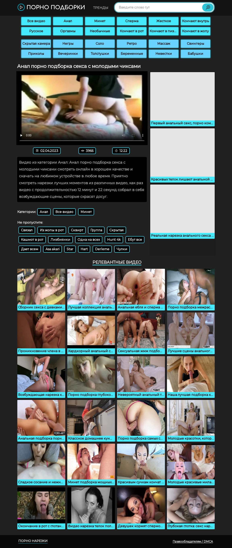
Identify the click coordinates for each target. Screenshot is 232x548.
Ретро (132, 44)
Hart (84, 249)
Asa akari (52, 249)
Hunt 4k (114, 240)
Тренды (100, 8)
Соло (100, 44)
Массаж (163, 44)
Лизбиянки (60, 240)
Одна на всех (89, 240)
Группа (96, 230)
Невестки (163, 54)
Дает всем (29, 249)
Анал (68, 21)
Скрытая (116, 230)
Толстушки (100, 54)
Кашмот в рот (32, 240)
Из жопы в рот (52, 230)
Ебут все (135, 240)
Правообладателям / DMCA (193, 541)
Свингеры (195, 44)
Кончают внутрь (195, 21)
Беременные (132, 54)
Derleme (102, 249)
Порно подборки (51, 7)
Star (70, 249)
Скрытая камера (36, 44)
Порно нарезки (33, 541)
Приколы (36, 54)
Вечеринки (68, 54)
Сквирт (77, 230)
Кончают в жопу (195, 31)
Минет (99, 21)
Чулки (122, 249)
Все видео (36, 21)
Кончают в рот (132, 31)
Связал (27, 230)
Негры (68, 44)
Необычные (100, 31)
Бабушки (195, 54)
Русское (36, 31)
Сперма (131, 21)
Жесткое (163, 21)
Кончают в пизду (164, 31)
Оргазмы (68, 31)
